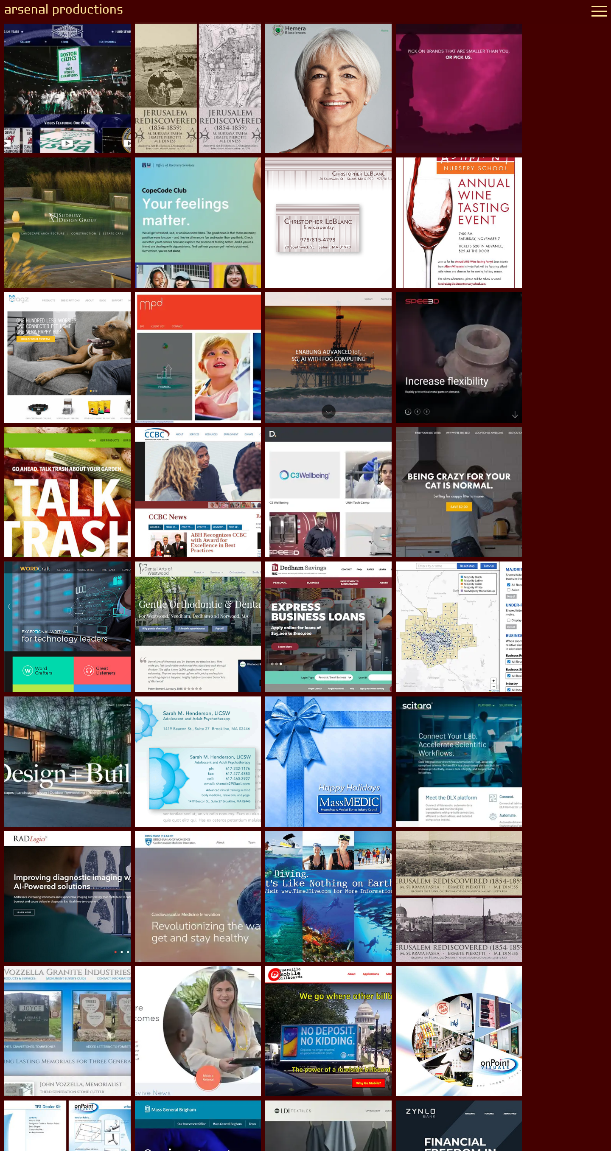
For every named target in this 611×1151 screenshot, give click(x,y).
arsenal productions (65, 10)
